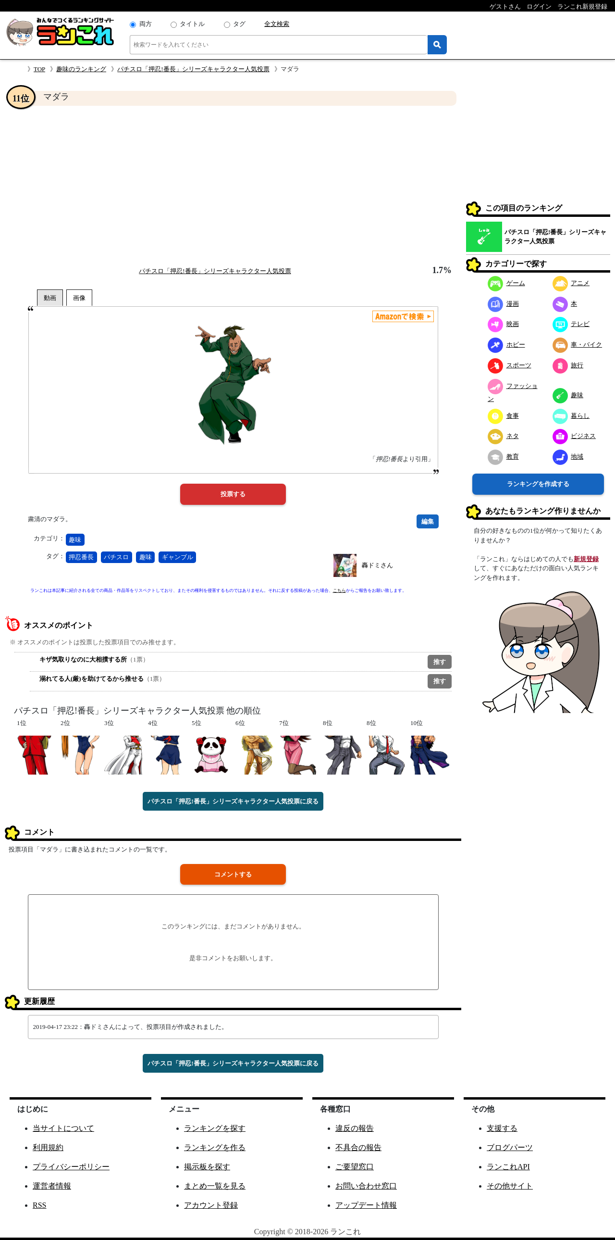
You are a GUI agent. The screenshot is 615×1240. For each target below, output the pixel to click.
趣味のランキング (81, 69)
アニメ (571, 283)
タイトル (192, 23)
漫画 (503, 303)
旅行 (568, 365)
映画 (503, 323)
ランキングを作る (215, 1147)
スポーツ (509, 365)
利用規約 (48, 1147)
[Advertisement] (233, 185)
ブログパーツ (510, 1147)
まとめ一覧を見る (215, 1186)
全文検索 (276, 23)
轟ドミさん (377, 565)
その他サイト (510, 1186)
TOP (39, 69)
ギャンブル (177, 557)
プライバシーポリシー (71, 1167)
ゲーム (506, 283)
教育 (503, 456)
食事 (503, 415)
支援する (502, 1128)
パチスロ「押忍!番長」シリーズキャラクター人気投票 (193, 69)
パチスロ (116, 557)
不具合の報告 (358, 1147)
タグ (239, 23)
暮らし (571, 415)
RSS (39, 1205)
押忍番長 (81, 557)
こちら (339, 590)
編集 (427, 521)
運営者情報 (52, 1186)
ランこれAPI (508, 1167)
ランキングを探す (215, 1128)
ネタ (503, 435)
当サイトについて (63, 1128)
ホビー (506, 344)
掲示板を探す (207, 1167)
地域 (568, 456)
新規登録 (586, 559)
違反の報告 (354, 1128)
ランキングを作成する (538, 484)
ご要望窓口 (354, 1167)
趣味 (75, 539)
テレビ (571, 323)
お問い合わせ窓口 (366, 1186)
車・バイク (578, 344)
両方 (145, 23)
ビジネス (574, 435)
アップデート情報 (366, 1205)
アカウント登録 (211, 1205)
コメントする (233, 874)
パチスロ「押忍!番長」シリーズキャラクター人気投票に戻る (233, 801)
